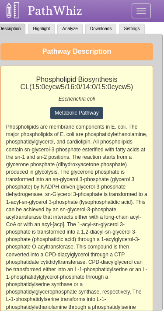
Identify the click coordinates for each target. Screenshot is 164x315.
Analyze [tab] (70, 28)
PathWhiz (55, 11)
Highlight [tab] (41, 28)
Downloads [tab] (101, 28)
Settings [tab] (132, 28)
